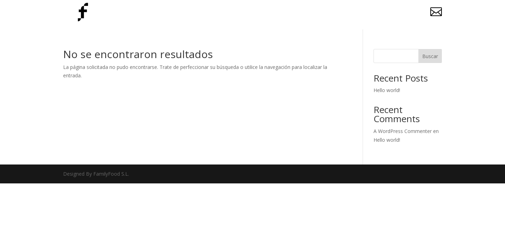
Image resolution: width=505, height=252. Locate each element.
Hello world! (386, 90)
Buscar (430, 56)
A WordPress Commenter (402, 131)
